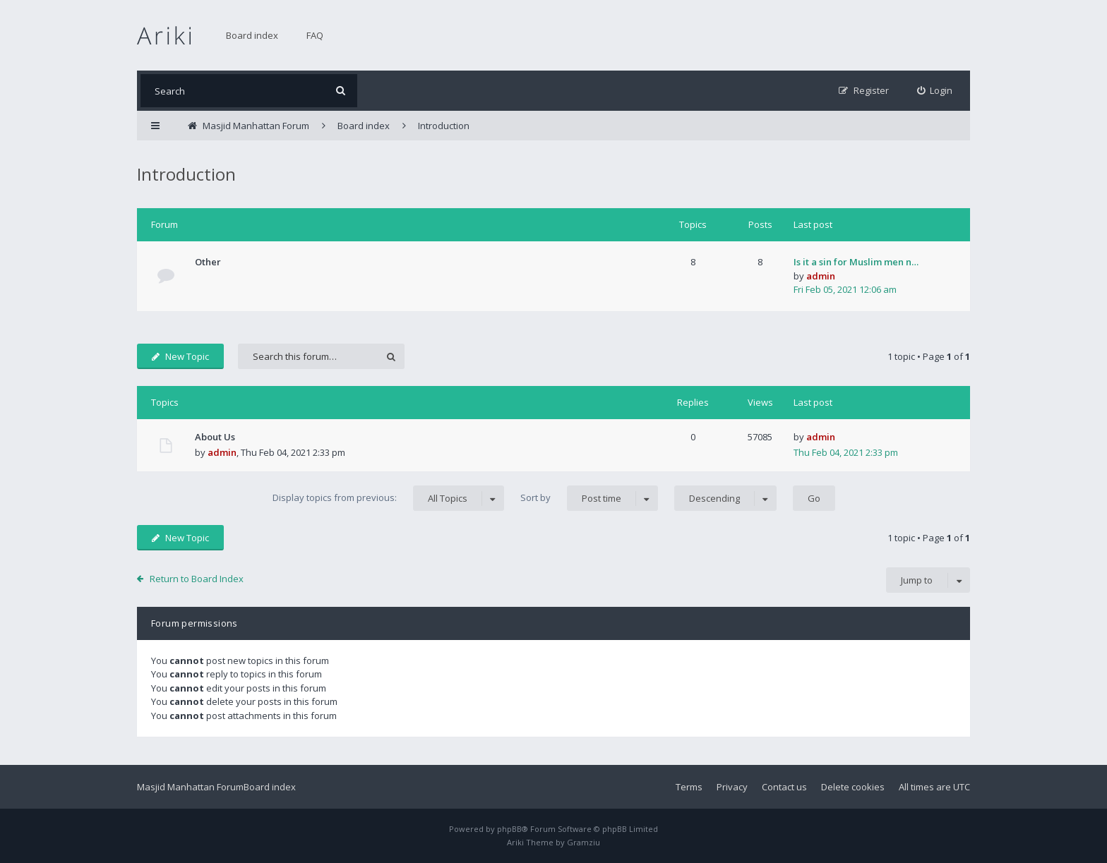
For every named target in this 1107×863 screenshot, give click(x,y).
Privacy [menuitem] (732, 786)
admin (820, 276)
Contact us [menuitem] (784, 786)
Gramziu (583, 842)
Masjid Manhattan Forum (190, 786)
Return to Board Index (197, 578)
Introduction (186, 174)
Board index (252, 35)
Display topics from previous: (388, 498)
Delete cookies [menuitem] (853, 786)
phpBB (509, 828)
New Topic (180, 356)
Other (208, 261)
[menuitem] (935, 90)
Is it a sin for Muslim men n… (856, 261)
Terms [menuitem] (689, 786)
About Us (215, 436)
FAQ (314, 35)
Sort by (589, 498)
